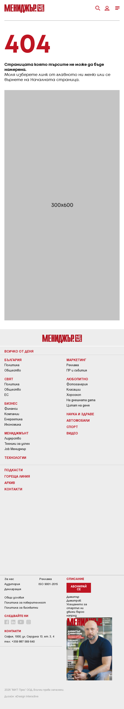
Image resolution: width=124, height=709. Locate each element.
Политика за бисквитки (21, 607)
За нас (9, 579)
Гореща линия (17, 476)
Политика (11, 365)
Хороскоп (74, 394)
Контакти (13, 489)
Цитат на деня (78, 405)
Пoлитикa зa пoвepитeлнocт (25, 602)
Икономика (12, 424)
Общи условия (14, 597)
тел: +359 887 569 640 (19, 641)
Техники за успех (17, 443)
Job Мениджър (15, 449)
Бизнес (10, 403)
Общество (12, 370)
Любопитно (77, 378)
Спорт (72, 426)
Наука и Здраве (80, 413)
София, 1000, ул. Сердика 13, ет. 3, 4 (29, 636)
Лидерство (12, 438)
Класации (74, 389)
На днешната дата (81, 400)
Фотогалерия (77, 384)
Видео (72, 433)
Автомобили (78, 420)
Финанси (11, 408)
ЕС (6, 394)
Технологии (15, 457)
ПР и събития (77, 370)
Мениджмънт (16, 433)
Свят (8, 378)
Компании (11, 413)
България (13, 359)
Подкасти (13, 469)
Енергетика (13, 419)
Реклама (73, 365)
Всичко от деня (18, 351)
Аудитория (12, 584)
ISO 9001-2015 (48, 584)
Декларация (12, 589)
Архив (9, 482)
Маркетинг (76, 359)
